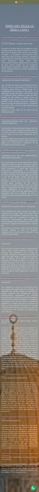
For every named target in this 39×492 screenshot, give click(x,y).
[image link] (19, 2)
